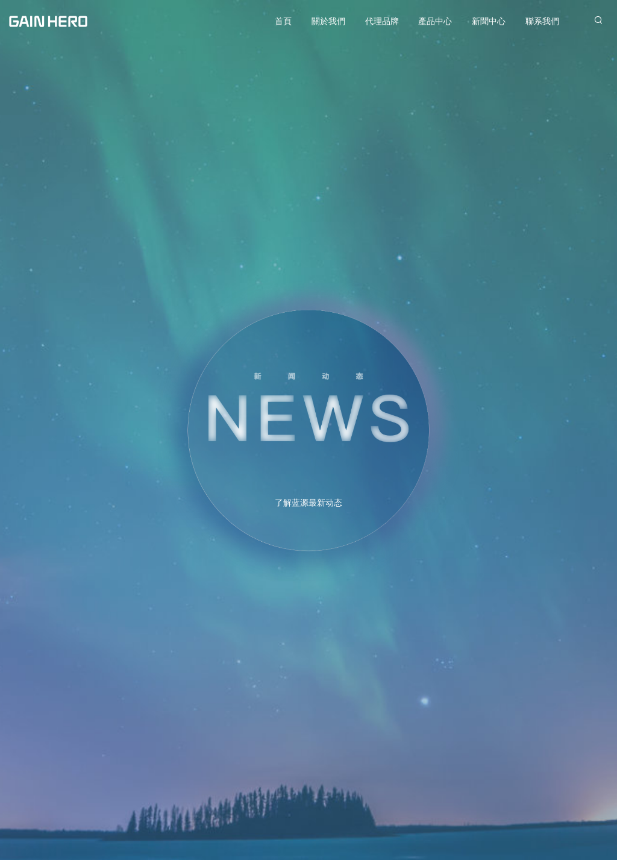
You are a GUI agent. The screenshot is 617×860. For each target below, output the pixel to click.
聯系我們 (542, 21)
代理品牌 (382, 21)
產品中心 (435, 21)
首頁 (283, 21)
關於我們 (328, 21)
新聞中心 (489, 21)
